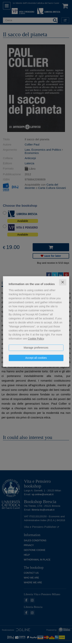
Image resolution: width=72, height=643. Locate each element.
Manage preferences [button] (36, 347)
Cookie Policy (36, 338)
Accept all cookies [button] (36, 357)
